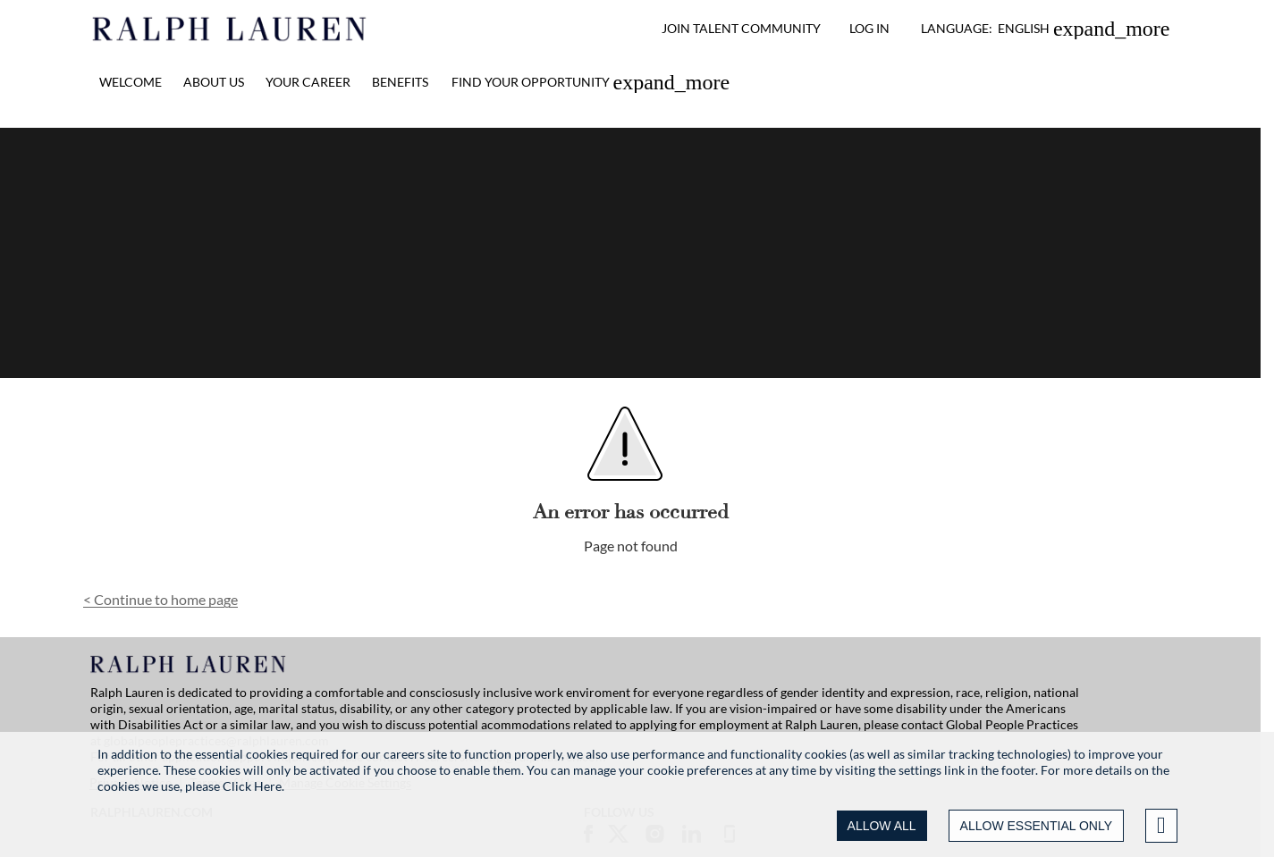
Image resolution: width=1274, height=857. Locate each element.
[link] (591, 82)
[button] (1045, 28)
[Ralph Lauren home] (230, 29)
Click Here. (253, 786)
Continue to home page (160, 599)
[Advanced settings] (1161, 826)
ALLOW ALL (882, 826)
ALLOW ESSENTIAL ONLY (1036, 826)
